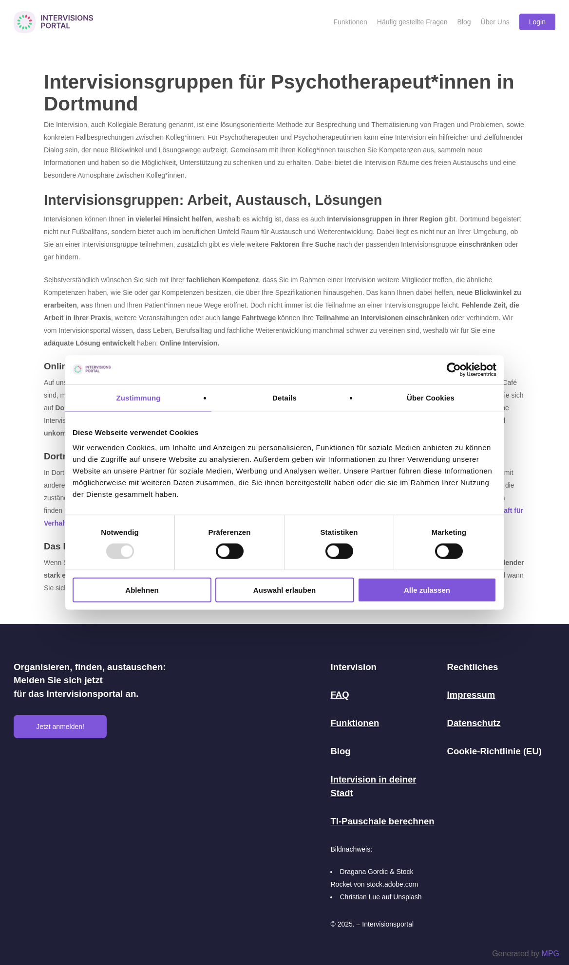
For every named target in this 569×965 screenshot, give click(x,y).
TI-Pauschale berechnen (382, 820)
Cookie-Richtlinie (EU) (495, 751)
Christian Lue (360, 895)
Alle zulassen (427, 590)
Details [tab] (284, 397)
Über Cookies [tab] (431, 397)
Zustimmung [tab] (138, 397)
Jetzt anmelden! (60, 727)
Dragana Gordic (364, 870)
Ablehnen (141, 590)
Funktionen (354, 723)
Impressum (471, 695)
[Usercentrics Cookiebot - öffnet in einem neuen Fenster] (453, 369)
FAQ (339, 695)
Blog (340, 751)
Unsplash (407, 895)
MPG (550, 953)
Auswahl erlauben (284, 590)
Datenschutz (474, 723)
